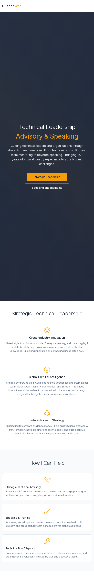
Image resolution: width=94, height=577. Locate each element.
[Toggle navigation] (91, 6)
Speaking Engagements (47, 187)
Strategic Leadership (47, 177)
